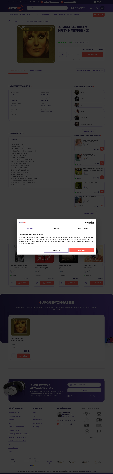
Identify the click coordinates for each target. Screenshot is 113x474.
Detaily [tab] (56, 228)
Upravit (56, 250)
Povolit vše (81, 250)
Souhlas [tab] (30, 228)
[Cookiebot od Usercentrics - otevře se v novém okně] (86, 222)
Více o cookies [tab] (83, 228)
